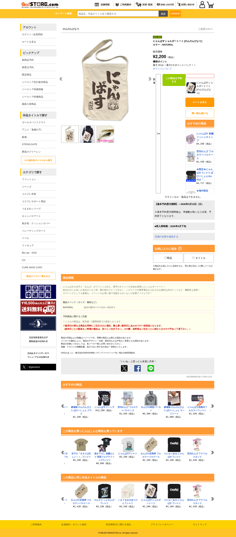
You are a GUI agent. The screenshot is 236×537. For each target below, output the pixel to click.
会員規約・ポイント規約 (74, 524)
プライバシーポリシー (162, 524)
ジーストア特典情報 (32, 89)
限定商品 (26, 74)
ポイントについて (162, 68)
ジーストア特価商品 (32, 96)
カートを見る (29, 41)
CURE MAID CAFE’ (32, 267)
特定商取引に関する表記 (118, 524)
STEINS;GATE (29, 144)
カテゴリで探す (32, 172)
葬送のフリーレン (31, 151)
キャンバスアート (31, 216)
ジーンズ (26, 186)
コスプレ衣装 (29, 194)
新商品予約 (28, 60)
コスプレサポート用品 (34, 201)
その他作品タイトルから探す (38, 160)
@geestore (31, 367)
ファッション (29, 179)
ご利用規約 (36, 524)
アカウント (29, 27)
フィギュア (28, 245)
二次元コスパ (205, 29)
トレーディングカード (34, 230)
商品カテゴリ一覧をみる (38, 276)
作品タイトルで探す (35, 115)
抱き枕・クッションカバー (36, 223)
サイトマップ (200, 524)
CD (23, 260)
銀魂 (24, 137)
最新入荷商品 (29, 104)
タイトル (199, 257)
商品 (168, 257)
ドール (25, 238)
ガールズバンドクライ (34, 122)
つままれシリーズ (31, 208)
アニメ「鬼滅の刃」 (32, 129)
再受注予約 (28, 67)
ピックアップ (31, 52)
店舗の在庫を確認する (166, 236)
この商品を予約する (174, 80)
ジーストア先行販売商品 (35, 82)
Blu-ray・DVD (29, 252)
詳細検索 (175, 13)
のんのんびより (71, 29)
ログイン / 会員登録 (32, 34)
